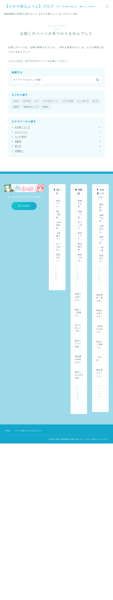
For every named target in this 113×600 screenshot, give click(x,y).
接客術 (45, 107)
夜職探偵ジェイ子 (31, 107)
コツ (37, 101)
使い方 (95, 101)
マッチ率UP (57, 137)
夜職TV (16, 107)
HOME (7, 431)
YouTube (27, 101)
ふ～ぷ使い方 (83, 101)
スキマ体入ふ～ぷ (50, 101)
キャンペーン (57, 132)
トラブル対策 (67, 101)
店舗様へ (57, 151)
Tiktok (16, 101)
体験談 (57, 141)
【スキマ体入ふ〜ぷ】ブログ (32, 6)
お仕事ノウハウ (57, 127)
